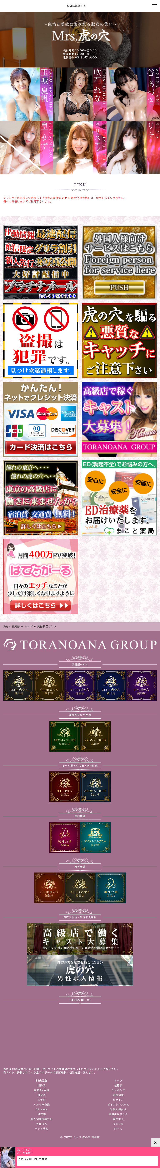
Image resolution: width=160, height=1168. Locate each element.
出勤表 (42, 1085)
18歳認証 (42, 1080)
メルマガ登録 (41, 1104)
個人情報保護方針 (42, 1119)
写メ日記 (118, 1124)
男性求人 (41, 1124)
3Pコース (42, 1109)
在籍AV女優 (41, 1090)
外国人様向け (118, 1109)
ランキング (118, 1090)
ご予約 (42, 1100)
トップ (118, 1080)
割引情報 (118, 1095)
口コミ (118, 1128)
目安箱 (42, 1114)
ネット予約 (42, 1128)
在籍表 (118, 1085)
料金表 (42, 1095)
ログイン (118, 1100)
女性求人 (118, 1119)
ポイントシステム (118, 1104)
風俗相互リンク (118, 1114)
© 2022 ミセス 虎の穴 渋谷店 (80, 1137)
